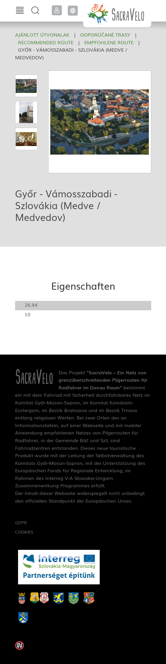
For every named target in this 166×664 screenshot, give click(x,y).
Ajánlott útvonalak (42, 34)
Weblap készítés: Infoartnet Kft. (19, 645)
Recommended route (45, 42)
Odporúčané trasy (105, 34)
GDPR (21, 522)
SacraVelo (117, 13)
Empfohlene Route (108, 42)
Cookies (24, 532)
